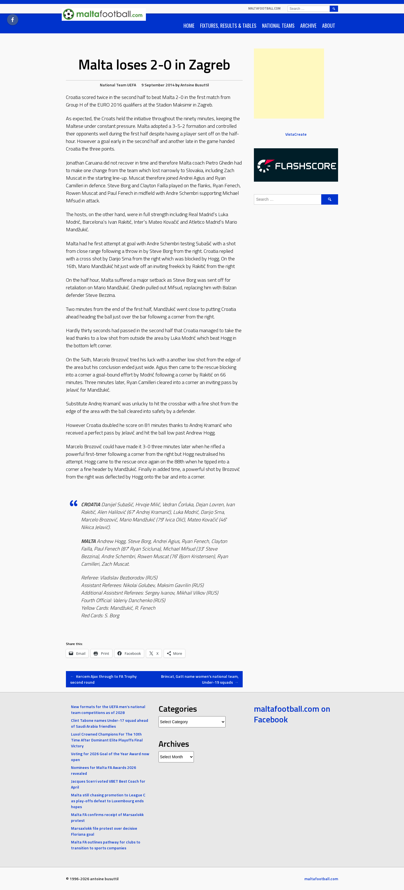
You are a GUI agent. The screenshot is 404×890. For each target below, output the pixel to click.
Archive (308, 25)
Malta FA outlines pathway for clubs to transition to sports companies (105, 845)
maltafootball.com (264, 8)
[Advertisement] (289, 83)
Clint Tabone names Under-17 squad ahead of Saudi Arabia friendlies (109, 723)
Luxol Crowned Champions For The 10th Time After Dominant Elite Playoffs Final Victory (107, 740)
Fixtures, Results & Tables (228, 25)
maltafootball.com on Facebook (292, 714)
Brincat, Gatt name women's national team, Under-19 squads (199, 679)
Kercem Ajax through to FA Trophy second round (103, 679)
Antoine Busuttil (194, 85)
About (328, 25)
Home (188, 25)
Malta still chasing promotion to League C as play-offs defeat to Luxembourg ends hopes (108, 801)
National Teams (278, 25)
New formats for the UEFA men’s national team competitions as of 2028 (108, 709)
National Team (113, 85)
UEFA (131, 85)
